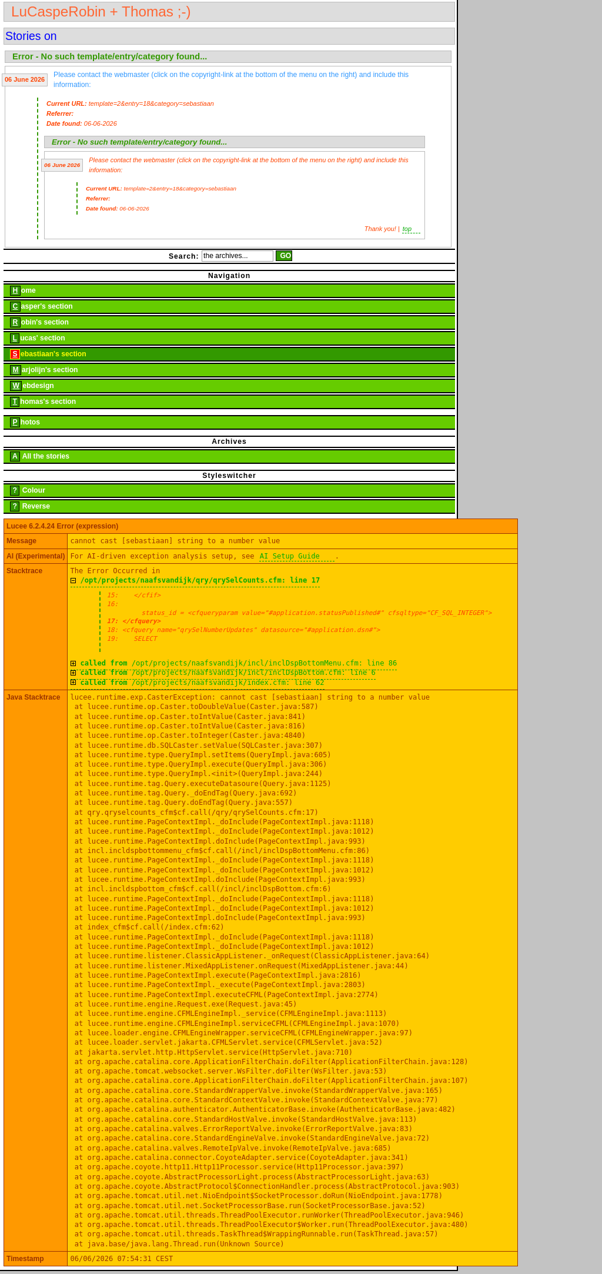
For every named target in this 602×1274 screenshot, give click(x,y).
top (407, 228)
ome (20, 291)
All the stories (36, 457)
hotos (22, 422)
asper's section (38, 307)
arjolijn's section (41, 370)
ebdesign (29, 386)
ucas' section (34, 338)
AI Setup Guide (290, 556)
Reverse (27, 506)
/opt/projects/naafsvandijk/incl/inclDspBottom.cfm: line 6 (227, 672)
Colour (24, 491)
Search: (184, 256)
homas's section (40, 402)
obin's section (36, 322)
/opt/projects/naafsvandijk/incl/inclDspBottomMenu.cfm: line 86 (238, 663)
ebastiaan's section (45, 354)
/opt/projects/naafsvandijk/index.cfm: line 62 (202, 682)
